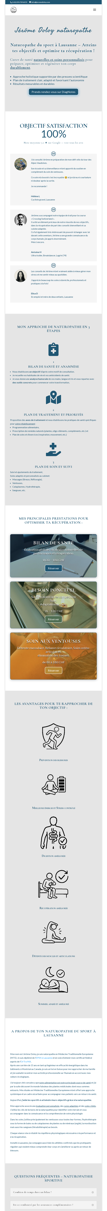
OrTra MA (26, 1061)
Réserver (53, 568)
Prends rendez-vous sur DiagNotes (53, 91)
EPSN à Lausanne (44, 1057)
